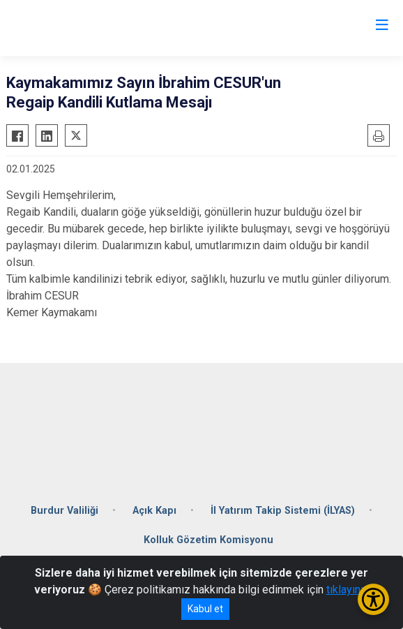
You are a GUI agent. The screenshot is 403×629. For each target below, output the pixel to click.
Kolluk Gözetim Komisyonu (208, 540)
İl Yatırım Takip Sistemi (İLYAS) (283, 511)
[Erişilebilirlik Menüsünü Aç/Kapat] (373, 599)
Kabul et (205, 608)
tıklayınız (348, 589)
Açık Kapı (154, 511)
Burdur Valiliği (64, 511)
